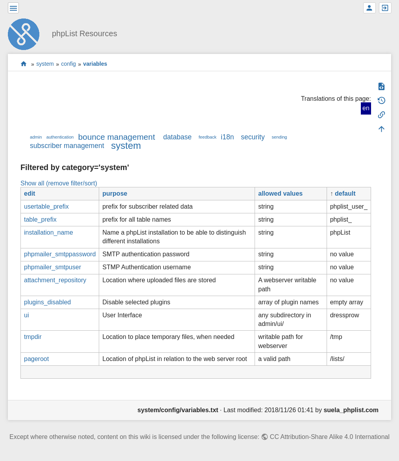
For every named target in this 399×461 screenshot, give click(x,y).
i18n (227, 137)
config (68, 64)
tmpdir (32, 336)
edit (29, 193)
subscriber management (67, 146)
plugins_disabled (47, 302)
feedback (207, 137)
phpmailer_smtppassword (60, 254)
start (23, 64)
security (253, 137)
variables (95, 64)
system (45, 64)
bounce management (116, 136)
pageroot (36, 358)
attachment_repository (55, 280)
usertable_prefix (46, 206)
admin (36, 137)
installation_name (48, 232)
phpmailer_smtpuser (52, 267)
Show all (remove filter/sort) (58, 183)
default (345, 193)
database (177, 137)
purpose (114, 193)
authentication (60, 137)
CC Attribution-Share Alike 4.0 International (330, 436)
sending (279, 137)
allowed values (280, 193)
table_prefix (40, 219)
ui (26, 315)
